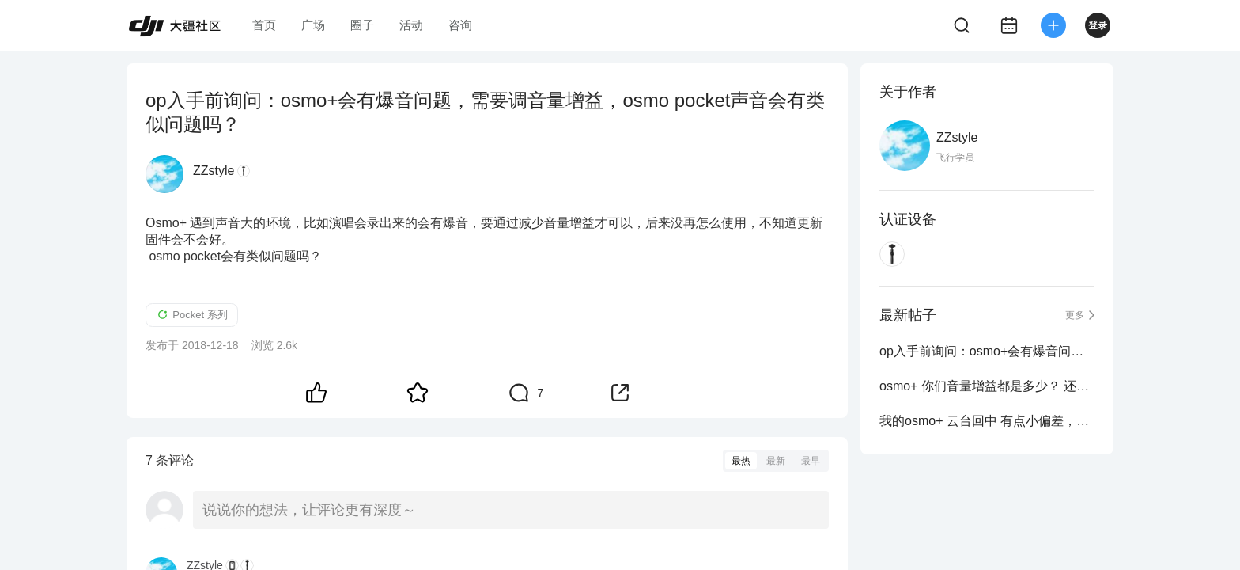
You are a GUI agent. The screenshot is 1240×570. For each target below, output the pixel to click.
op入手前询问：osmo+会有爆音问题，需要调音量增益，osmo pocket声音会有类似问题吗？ (986, 351)
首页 (264, 25)
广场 (313, 25)
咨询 (460, 25)
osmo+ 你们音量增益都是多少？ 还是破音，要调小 (986, 386)
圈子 (362, 25)
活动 (411, 25)
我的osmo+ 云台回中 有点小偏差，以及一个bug (986, 421)
